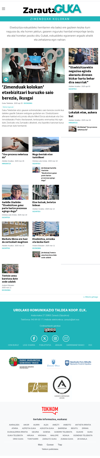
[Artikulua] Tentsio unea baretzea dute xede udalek (49, 255)
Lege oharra (29, 345)
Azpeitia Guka (29, 428)
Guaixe (79, 432)
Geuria (35, 432)
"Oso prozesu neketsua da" (15, 156)
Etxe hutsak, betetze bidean (44, 204)
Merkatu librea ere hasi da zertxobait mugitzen (15, 240)
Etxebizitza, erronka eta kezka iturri (43, 240)
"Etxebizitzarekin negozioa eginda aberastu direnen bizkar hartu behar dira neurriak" (82, 74)
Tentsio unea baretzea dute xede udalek (10, 278)
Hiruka (30, 435)
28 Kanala (82, 439)
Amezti (55, 425)
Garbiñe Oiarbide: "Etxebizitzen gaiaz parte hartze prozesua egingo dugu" (14, 207)
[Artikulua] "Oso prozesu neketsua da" (87, 128)
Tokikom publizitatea (50, 449)
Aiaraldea (14, 425)
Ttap (60, 445)
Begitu (74, 428)
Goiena (46, 432)
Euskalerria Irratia (17, 432)
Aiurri (36, 425)
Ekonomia (28, 103)
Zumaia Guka (67, 439)
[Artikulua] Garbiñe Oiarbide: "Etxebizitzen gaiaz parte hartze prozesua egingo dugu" (49, 174)
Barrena (62, 428)
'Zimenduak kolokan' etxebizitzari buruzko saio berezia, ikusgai (27, 92)
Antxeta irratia (83, 425)
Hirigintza (73, 123)
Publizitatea (45, 345)
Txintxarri (32, 439)
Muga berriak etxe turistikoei (42, 156)
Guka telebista (15, 435)
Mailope (54, 435)
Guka (90, 432)
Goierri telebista (63, 432)
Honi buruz (13, 345)
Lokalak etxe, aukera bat (83, 114)
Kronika (42, 435)
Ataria (15, 428)
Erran (85, 428)
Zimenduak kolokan (50, 19)
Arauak (58, 345)
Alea (46, 425)
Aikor (26, 425)
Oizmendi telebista (82, 435)
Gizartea (73, 89)
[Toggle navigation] (3, 8)
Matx (40, 445)
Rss (90, 345)
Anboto (67, 425)
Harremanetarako (75, 345)
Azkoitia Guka (47, 428)
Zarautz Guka (49, 439)
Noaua (66, 435)
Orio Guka (18, 439)
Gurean (50, 445)
